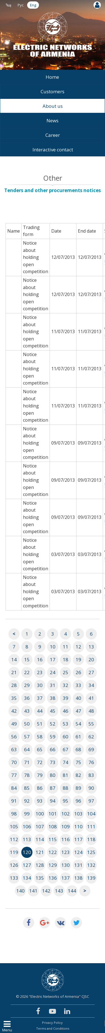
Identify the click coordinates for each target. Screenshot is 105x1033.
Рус (21, 5)
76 (91, 762)
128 (40, 865)
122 (52, 852)
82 (78, 775)
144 (72, 891)
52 (52, 724)
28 (14, 685)
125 (91, 852)
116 (65, 839)
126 (14, 865)
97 (91, 801)
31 (52, 685)
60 (65, 736)
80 (52, 775)
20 (91, 659)
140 (20, 891)
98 (14, 813)
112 (14, 839)
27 (91, 672)
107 (40, 826)
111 (91, 826)
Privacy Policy (52, 1022)
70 (14, 762)
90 (91, 788)
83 (91, 775)
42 (14, 711)
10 (52, 646)
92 (27, 801)
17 (52, 659)
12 (78, 646)
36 (27, 698)
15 (27, 659)
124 (78, 852)
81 (65, 775)
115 (52, 839)
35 (14, 698)
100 (40, 813)
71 (27, 762)
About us (53, 106)
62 (91, 736)
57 (27, 736)
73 (52, 762)
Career (52, 135)
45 (52, 711)
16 (40, 659)
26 (78, 672)
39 (65, 698)
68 (78, 749)
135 (40, 878)
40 (78, 698)
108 (52, 826)
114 (40, 839)
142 (46, 891)
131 (78, 865)
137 (65, 878)
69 (91, 749)
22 (27, 672)
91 (14, 801)
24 (52, 672)
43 (27, 711)
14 (14, 659)
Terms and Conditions (52, 1028)
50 (27, 724)
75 (78, 762)
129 (52, 865)
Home (52, 77)
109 (65, 826)
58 (40, 736)
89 (78, 788)
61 (78, 736)
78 (27, 775)
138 (78, 878)
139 (91, 878)
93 (40, 801)
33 (78, 685)
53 (65, 724)
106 (27, 826)
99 (27, 813)
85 (27, 788)
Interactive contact (52, 149)
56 (14, 736)
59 (52, 736)
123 (65, 852)
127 (27, 865)
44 (40, 711)
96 (78, 801)
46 (65, 711)
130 (65, 865)
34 (91, 685)
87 (52, 788)
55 (91, 724)
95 (65, 801)
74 (65, 762)
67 (65, 749)
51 (40, 724)
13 (91, 646)
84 (14, 788)
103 (78, 813)
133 (14, 878)
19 (78, 659)
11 (65, 646)
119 (14, 852)
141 (33, 891)
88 (65, 788)
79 (40, 775)
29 (27, 685)
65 (40, 749)
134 (27, 878)
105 (14, 826)
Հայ (8, 5)
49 (14, 724)
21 (14, 672)
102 (65, 813)
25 (65, 672)
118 (91, 839)
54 (78, 724)
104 (91, 813)
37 (40, 698)
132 (91, 865)
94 (52, 801)
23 (40, 672)
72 (40, 762)
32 (65, 685)
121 (40, 852)
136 (52, 878)
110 (78, 826)
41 (91, 698)
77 (14, 775)
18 (65, 659)
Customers (52, 91)
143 (59, 891)
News (52, 120)
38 (52, 698)
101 (52, 813)
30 (40, 685)
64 (27, 749)
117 (78, 839)
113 (27, 839)
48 (91, 711)
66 (52, 749)
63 (14, 749)
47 (78, 711)
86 (40, 788)
